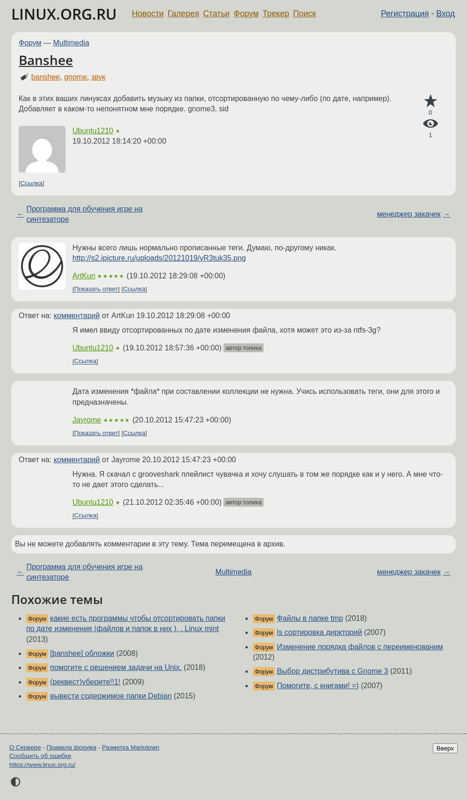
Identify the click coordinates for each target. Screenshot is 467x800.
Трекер (276, 13)
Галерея (183, 13)
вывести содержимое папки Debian (111, 696)
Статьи (216, 13)
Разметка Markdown (130, 747)
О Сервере (25, 747)
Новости (148, 13)
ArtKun (83, 276)
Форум (246, 13)
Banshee (46, 60)
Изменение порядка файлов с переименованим (360, 647)
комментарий (77, 316)
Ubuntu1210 (92, 131)
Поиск (304, 13)
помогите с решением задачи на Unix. (115, 667)
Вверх (445, 748)
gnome (75, 77)
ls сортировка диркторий (319, 632)
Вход (445, 13)
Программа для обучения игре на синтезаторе (84, 214)
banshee (45, 77)
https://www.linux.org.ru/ (42, 764)
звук (98, 77)
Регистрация (405, 13)
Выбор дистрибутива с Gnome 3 (332, 671)
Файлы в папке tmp (310, 618)
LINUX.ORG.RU (64, 14)
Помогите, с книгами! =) (318, 686)
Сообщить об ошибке (40, 755)
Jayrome (86, 420)
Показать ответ (96, 289)
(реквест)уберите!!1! (85, 682)
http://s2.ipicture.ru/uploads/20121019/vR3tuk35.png (159, 258)
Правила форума (72, 747)
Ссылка (32, 183)
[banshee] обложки (82, 653)
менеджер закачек (409, 214)
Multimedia (71, 43)
